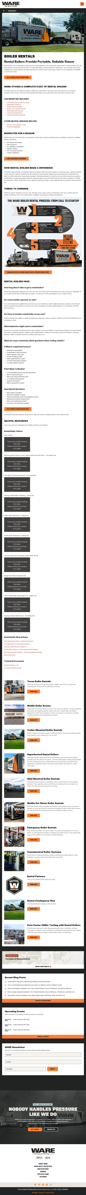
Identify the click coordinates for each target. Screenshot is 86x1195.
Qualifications (43, 1169)
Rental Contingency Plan (11, 665)
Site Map (34, 1192)
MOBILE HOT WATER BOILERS (16, 109)
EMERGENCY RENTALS (14, 105)
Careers (43, 1171)
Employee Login (43, 1174)
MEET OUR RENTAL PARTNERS (16, 159)
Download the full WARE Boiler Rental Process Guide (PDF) (28, 272)
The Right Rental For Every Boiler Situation (17, 644)
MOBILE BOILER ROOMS (14, 107)
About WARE (43, 1164)
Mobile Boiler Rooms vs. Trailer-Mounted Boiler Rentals (21, 649)
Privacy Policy (50, 1192)
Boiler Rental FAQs (9, 655)
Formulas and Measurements (13, 668)
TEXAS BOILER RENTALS (14, 113)
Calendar (43, 1177)
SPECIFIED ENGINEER (13, 127)
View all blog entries (43, 1001)
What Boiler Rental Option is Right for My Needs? (19, 641)
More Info (33, 692)
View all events (43, 1037)
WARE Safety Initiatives (43, 1166)
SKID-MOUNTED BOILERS (15, 111)
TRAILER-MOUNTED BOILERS (16, 115)
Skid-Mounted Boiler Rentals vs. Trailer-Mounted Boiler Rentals (23, 652)
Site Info (41, 1192)
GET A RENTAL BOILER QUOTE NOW (18, 77)
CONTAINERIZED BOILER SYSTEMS (18, 102)
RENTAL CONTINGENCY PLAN (16, 125)
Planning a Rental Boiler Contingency (15, 647)
